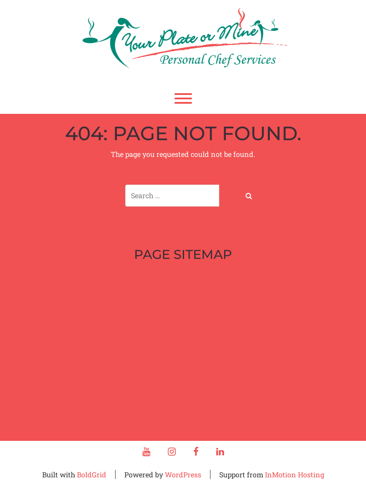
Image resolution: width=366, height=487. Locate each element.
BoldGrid (91, 474)
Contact (183, 320)
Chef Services (183, 298)
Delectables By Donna (183, 342)
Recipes (183, 364)
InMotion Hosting (294, 474)
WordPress (183, 474)
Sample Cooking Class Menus (183, 407)
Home (183, 276)
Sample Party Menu (183, 385)
